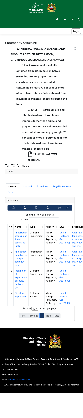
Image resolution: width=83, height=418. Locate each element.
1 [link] (42, 315)
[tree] (36, 104)
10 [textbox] (34, 308)
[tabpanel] (40, 259)
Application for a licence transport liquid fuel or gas (21, 258)
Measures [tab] (13, 186)
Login (76, 31)
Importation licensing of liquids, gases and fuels (21, 239)
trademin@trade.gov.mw (19, 379)
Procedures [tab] (42, 186)
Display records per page (39, 309)
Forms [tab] (11, 192)
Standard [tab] (27, 186)
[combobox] (34, 309)
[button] (26, 226)
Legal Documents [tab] (62, 186)
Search (24, 219)
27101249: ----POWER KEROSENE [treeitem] (43, 156)
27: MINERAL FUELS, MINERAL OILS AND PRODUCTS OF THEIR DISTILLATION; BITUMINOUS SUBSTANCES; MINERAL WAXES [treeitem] (38, 53)
